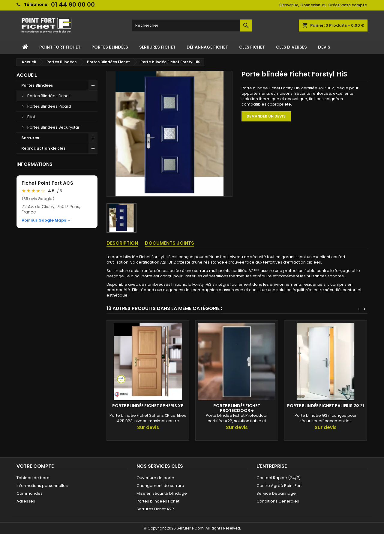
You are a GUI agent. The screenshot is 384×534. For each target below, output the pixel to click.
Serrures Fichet (157, 47)
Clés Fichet (252, 47)
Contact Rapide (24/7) (278, 478)
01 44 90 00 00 (73, 4)
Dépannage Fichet (207, 47)
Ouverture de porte (155, 478)
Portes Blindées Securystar (53, 127)
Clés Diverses (291, 47)
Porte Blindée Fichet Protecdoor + (236, 408)
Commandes (29, 493)
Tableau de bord (33, 478)
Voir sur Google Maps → (46, 220)
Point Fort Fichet (59, 47)
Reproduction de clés (43, 148)
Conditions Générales (277, 501)
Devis (324, 47)
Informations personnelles (42, 485)
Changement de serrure (160, 485)
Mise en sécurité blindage (161, 493)
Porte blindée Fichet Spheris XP (148, 406)
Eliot (31, 117)
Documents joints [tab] (169, 243)
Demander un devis (266, 116)
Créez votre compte (347, 4)
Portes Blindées (110, 47)
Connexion (310, 4)
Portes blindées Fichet (157, 501)
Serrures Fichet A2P (155, 509)
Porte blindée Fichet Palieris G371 (325, 406)
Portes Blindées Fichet (48, 96)
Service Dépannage (276, 493)
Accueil (26, 75)
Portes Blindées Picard (49, 106)
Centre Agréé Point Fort (279, 485)
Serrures (30, 138)
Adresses (25, 501)
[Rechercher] (192, 25)
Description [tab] (122, 243)
